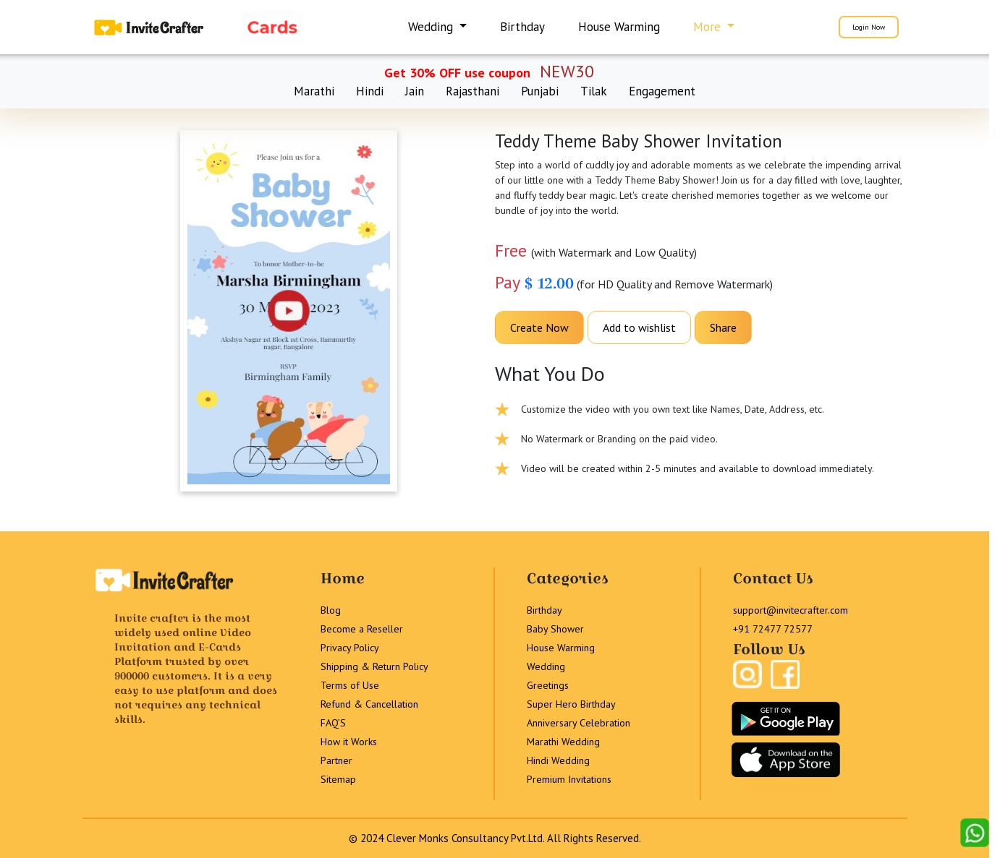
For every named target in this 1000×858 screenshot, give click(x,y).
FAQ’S (333, 722)
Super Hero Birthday (571, 704)
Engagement (662, 91)
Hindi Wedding (558, 760)
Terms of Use (350, 685)
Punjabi (540, 91)
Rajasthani (472, 91)
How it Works (349, 741)
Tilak (593, 91)
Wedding (546, 666)
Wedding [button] (432, 27)
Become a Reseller (362, 628)
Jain (414, 91)
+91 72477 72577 (773, 628)
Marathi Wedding (563, 741)
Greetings (548, 685)
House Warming (619, 27)
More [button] (708, 27)
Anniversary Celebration (578, 722)
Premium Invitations (569, 779)
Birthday (522, 27)
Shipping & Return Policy (374, 666)
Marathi (314, 91)
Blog (331, 610)
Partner (336, 760)
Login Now (868, 27)
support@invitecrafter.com (790, 610)
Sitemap (338, 779)
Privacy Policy (350, 647)
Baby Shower (555, 628)
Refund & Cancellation (369, 704)
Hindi (370, 91)
